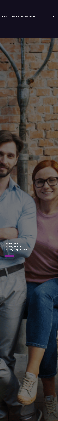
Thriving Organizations (15, 16)
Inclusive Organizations (24, 16)
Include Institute (32, 16)
